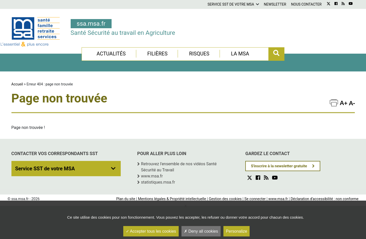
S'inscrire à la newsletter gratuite (279, 166)
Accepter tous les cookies (151, 231)
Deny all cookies (201, 231)
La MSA (240, 54)
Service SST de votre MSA (230, 4)
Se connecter (255, 199)
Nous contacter (306, 4)
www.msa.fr (152, 176)
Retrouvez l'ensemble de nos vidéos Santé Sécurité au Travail (179, 166)
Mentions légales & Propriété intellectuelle (172, 199)
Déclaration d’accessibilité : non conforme (324, 199)
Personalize (236, 231)
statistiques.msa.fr (158, 182)
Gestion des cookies (225, 199)
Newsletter (275, 4)
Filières (157, 54)
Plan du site (125, 199)
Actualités (111, 54)
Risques (199, 54)
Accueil (17, 84)
